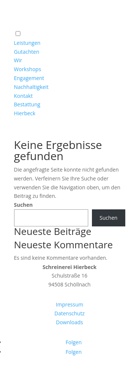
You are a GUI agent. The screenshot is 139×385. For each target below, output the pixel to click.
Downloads (69, 322)
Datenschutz (69, 313)
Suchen (23, 204)
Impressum (69, 304)
